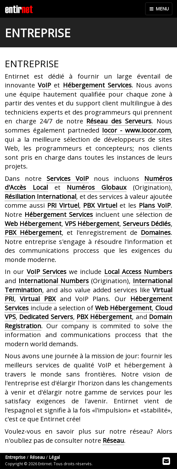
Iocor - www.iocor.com (136, 130)
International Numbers (54, 280)
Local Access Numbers (138, 271)
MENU (159, 9)
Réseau (113, 440)
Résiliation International (40, 196)
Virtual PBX (37, 298)
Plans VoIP (155, 205)
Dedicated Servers (46, 316)
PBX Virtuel (100, 205)
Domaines (156, 232)
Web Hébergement (33, 223)
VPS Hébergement (92, 223)
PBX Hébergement (33, 232)
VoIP (44, 85)
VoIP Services (46, 271)
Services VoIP (68, 178)
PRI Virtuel (63, 205)
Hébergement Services (97, 85)
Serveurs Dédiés (147, 223)
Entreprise (15, 457)
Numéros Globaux (96, 187)
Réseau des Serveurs (118, 121)
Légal (54, 457)
